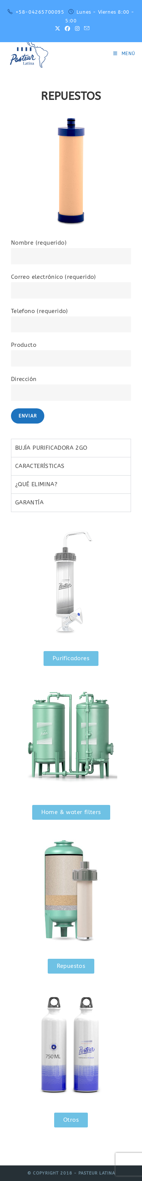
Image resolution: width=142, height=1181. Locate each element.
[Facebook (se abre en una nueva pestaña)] (67, 28)
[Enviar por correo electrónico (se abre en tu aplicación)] (85, 28)
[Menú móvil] (124, 53)
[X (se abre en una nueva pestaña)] (57, 28)
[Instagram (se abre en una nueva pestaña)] (77, 28)
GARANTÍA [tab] (29, 502)
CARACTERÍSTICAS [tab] (40, 466)
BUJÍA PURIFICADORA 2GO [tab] (51, 447)
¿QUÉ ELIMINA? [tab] (36, 484)
